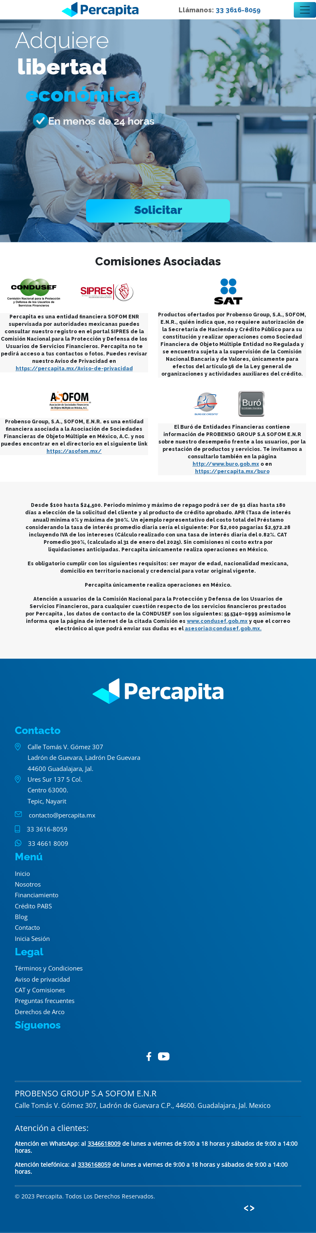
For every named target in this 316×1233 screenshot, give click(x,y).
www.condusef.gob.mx (217, 621)
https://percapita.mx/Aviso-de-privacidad (74, 369)
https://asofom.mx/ (74, 451)
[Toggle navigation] (305, 10)
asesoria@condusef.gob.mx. (223, 629)
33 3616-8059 (238, 10)
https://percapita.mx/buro (232, 471)
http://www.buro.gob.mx (226, 464)
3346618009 (104, 1143)
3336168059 (94, 1164)
